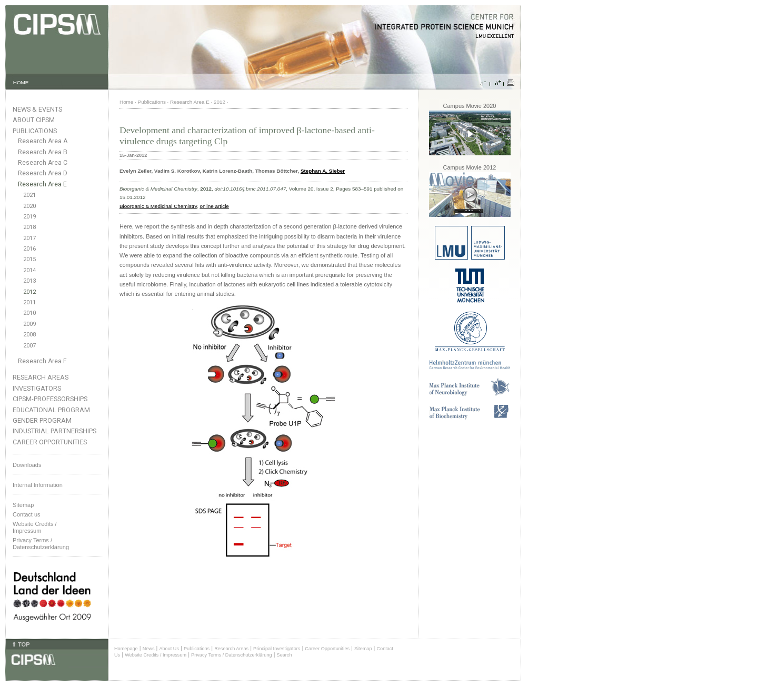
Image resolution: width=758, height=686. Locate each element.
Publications (35, 131)
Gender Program (42, 420)
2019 (29, 216)
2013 (29, 280)
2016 (29, 248)
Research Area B (42, 152)
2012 (29, 292)
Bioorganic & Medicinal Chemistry (158, 206)
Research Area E (42, 184)
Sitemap (23, 505)
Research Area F (42, 361)
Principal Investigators (276, 648)
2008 (29, 334)
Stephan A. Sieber (323, 171)
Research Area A (42, 141)
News (149, 648)
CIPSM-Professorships (50, 399)
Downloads (27, 465)
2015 (29, 259)
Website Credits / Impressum (155, 655)
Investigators (37, 388)
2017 (29, 238)
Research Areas (40, 377)
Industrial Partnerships (54, 431)
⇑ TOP (20, 644)
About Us (169, 648)
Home (126, 102)
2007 (29, 345)
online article (214, 206)
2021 (29, 195)
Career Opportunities (50, 442)
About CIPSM (34, 120)
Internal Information (38, 485)
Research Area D (42, 173)
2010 (29, 313)
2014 (29, 270)
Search (284, 655)
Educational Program (51, 410)
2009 (29, 324)
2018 (29, 227)
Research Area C (42, 162)
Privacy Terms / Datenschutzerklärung (41, 543)
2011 (29, 302)
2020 (29, 206)
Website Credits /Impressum (35, 527)
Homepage (126, 648)
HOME (21, 82)
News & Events (37, 109)
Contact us (27, 514)
